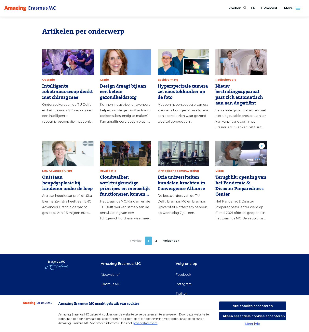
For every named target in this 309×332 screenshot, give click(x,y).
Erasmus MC (110, 284)
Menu (293, 8)
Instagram (184, 284)
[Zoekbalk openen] (238, 8)
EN (253, 8)
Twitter (181, 293)
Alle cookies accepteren (253, 306)
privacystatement (145, 323)
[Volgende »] (171, 241)
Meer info (252, 324)
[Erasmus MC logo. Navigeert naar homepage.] (30, 8)
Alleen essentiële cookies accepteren (254, 316)
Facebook (183, 275)
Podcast (269, 8)
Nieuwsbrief (110, 275)
